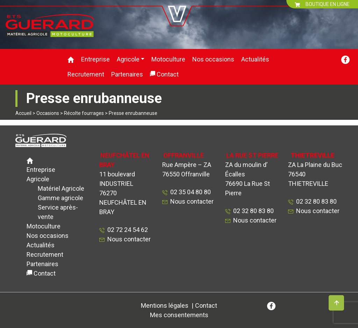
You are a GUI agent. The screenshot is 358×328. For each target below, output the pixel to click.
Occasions (47, 113)
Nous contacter (129, 239)
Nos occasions (213, 59)
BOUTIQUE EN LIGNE (322, 4)
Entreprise (95, 59)
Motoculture (168, 59)
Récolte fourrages (84, 113)
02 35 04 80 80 (189, 192)
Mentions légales (164, 305)
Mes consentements (179, 315)
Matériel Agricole (61, 188)
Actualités (255, 59)
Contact (168, 74)
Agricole (128, 59)
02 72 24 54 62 (126, 229)
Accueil (23, 113)
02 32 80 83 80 (252, 210)
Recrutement (85, 74)
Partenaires (127, 74)
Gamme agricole (60, 198)
